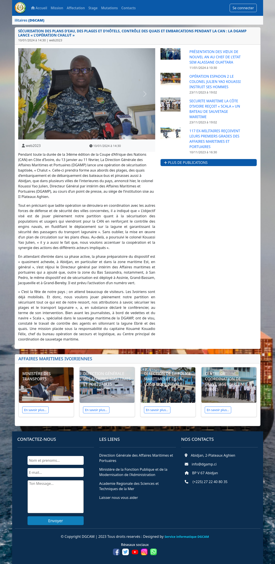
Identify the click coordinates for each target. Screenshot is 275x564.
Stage (93, 8)
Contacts (128, 8)
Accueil (39, 8)
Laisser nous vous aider (118, 497)
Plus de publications (186, 162)
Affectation (76, 8)
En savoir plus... (35, 410)
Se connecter (243, 7)
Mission (57, 8)
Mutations (109, 8)
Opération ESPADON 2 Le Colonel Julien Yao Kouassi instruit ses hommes (215, 81)
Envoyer (55, 520)
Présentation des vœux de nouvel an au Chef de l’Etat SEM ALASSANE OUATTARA (215, 57)
